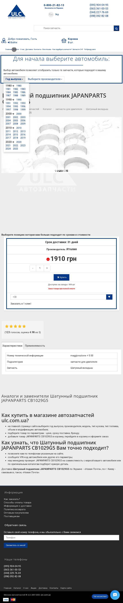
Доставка (29, 49)
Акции (33, 588)
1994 (8, 106)
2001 (8, 117)
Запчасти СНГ (78, 49)
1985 (15, 92)
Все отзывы (46, 49)
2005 (15, 120)
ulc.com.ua (45, 595)
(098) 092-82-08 (99, 15)
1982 (15, 89)
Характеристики (12, 345)
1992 (15, 103)
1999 (22, 109)
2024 (8, 148)
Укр (57, 14)
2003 (22, 117)
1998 (15, 109)
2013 (22, 131)
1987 (8, 95)
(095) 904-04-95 (99, 4)
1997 (8, 109)
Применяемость (35, 345)
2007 (8, 123)
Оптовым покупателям (16, 512)
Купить (62, 277)
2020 (18, 142)
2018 (15, 138)
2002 (15, 117)
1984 (8, 92)
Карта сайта (66, 588)
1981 (8, 89)
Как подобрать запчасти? (62, 49)
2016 (22, 134)
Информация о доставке (18, 505)
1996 (22, 106)
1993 (22, 103)
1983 (22, 89)
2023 (22, 145)
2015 (15, 134)
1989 (22, 95)
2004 (8, 120)
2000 (18, 113)
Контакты (37, 49)
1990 (18, 99)
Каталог (15, 49)
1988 (15, 95)
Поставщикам (12, 516)
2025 (15, 148)
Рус (51, 14)
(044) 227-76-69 (99, 12)
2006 (22, 120)
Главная (8, 49)
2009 (22, 123)
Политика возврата (14, 509)
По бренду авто (90, 49)
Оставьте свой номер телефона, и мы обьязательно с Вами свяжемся (42, 532)
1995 (15, 106)
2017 (8, 138)
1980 (18, 85)
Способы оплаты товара (17, 502)
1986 (22, 92)
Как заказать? (12, 499)
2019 (22, 138)
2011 (8, 131)
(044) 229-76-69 (12, 573)
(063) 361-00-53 (99, 8)
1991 (8, 103)
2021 (8, 145)
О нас (22, 49)
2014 (8, 134)
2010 (18, 128)
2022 (15, 145)
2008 (15, 123)
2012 (15, 131)
